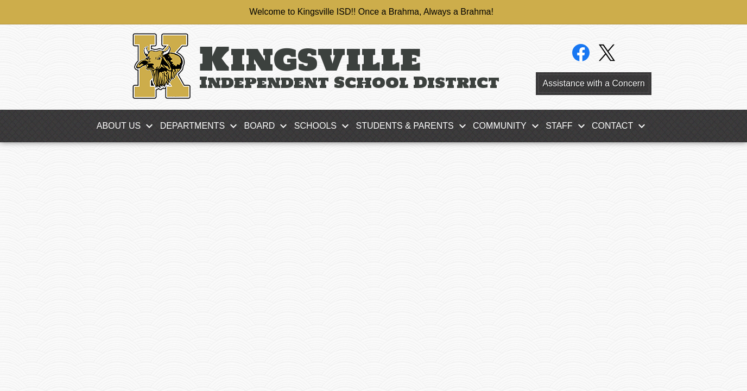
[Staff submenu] (568, 126)
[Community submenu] (508, 126)
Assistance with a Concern (593, 83)
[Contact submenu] (621, 126)
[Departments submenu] (201, 126)
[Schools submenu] (324, 126)
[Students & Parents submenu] (413, 126)
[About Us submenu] (128, 126)
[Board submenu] (268, 126)
